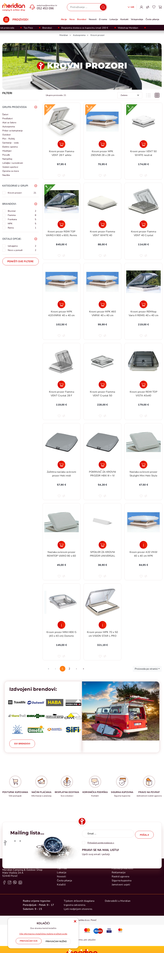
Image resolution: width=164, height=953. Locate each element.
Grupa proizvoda (14, 107)
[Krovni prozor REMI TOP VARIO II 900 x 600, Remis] (61, 224)
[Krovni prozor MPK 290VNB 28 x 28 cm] (102, 144)
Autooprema (8, 126)
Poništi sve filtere (20, 261)
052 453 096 (45, 8)
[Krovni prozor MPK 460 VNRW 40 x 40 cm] (102, 304)
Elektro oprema (10, 146)
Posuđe (6, 154)
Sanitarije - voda (10, 142)
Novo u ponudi (22, 250)
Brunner (22, 211)
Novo (72, 19)
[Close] (29, 942)
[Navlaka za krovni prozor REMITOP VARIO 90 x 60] (61, 544)
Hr (132, 7)
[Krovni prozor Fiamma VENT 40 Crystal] (143, 224)
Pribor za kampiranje (12, 130)
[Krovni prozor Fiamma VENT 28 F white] (61, 144)
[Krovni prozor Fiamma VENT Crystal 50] (102, 384)
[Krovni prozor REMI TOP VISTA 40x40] (143, 384)
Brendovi (47, 27)
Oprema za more (10, 171)
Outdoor (6, 134)
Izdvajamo (22, 246)
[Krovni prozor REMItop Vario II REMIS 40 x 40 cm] (143, 304)
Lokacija (114, 19)
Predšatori (7, 118)
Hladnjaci (7, 150)
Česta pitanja (152, 19)
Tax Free (28, 27)
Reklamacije (119, 920)
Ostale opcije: (11, 239)
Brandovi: (9, 204)
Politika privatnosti (122, 916)
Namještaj (7, 158)
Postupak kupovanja (123, 900)
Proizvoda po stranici (146, 669)
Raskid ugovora (120, 924)
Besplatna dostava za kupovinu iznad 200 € (84, 27)
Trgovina (62, 908)
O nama (103, 19)
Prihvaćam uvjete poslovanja (100, 841)
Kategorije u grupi (15, 185)
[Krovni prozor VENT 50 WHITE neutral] (143, 144)
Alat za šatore (9, 122)
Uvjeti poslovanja (121, 912)
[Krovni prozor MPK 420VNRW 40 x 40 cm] (61, 304)
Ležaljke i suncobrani (12, 163)
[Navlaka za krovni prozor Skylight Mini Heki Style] (143, 464)
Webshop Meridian (128, 27)
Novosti (92, 19)
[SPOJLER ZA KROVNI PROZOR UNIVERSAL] (102, 544)
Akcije (64, 19)
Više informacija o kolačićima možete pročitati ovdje (43, 934)
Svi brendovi (22, 743)
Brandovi (81, 19)
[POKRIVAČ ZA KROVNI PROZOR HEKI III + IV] (102, 464)
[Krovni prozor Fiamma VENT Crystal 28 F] (61, 384)
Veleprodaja (137, 19)
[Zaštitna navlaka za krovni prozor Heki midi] (61, 464)
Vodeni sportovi (10, 167)
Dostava (116, 908)
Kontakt (124, 19)
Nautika (6, 175)
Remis (22, 227)
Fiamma (22, 215)
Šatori (5, 114)
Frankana (22, 219)
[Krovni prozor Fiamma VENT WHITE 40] (102, 224)
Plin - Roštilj (8, 138)
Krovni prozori (22, 192)
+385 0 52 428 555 (14, 906)
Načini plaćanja (120, 904)
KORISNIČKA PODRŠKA (95, 792)
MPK (22, 223)
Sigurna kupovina (121, 928)
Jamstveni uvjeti (121, 932)
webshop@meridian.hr (47, 5)
